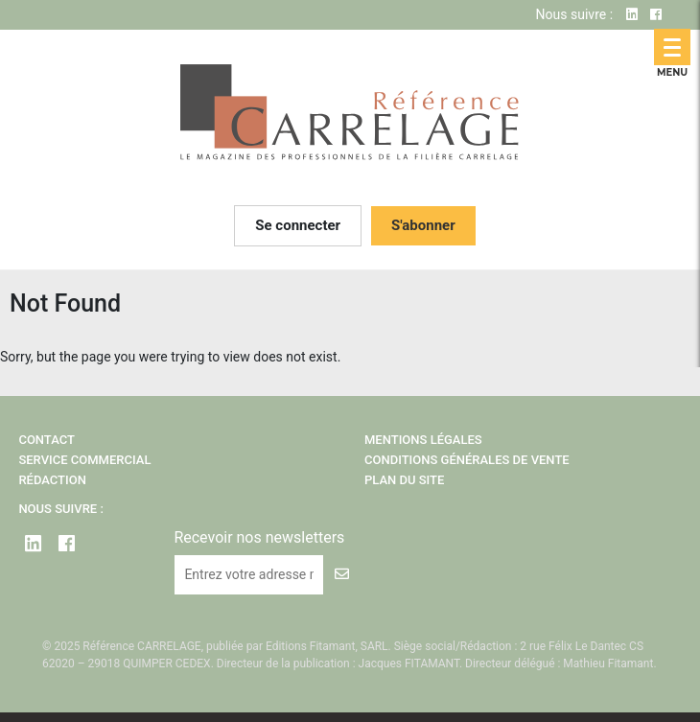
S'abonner (423, 225)
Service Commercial (84, 460)
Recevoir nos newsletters (259, 537)
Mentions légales (423, 439)
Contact (46, 439)
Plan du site (404, 480)
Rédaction (52, 480)
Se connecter (297, 225)
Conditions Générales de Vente (467, 460)
